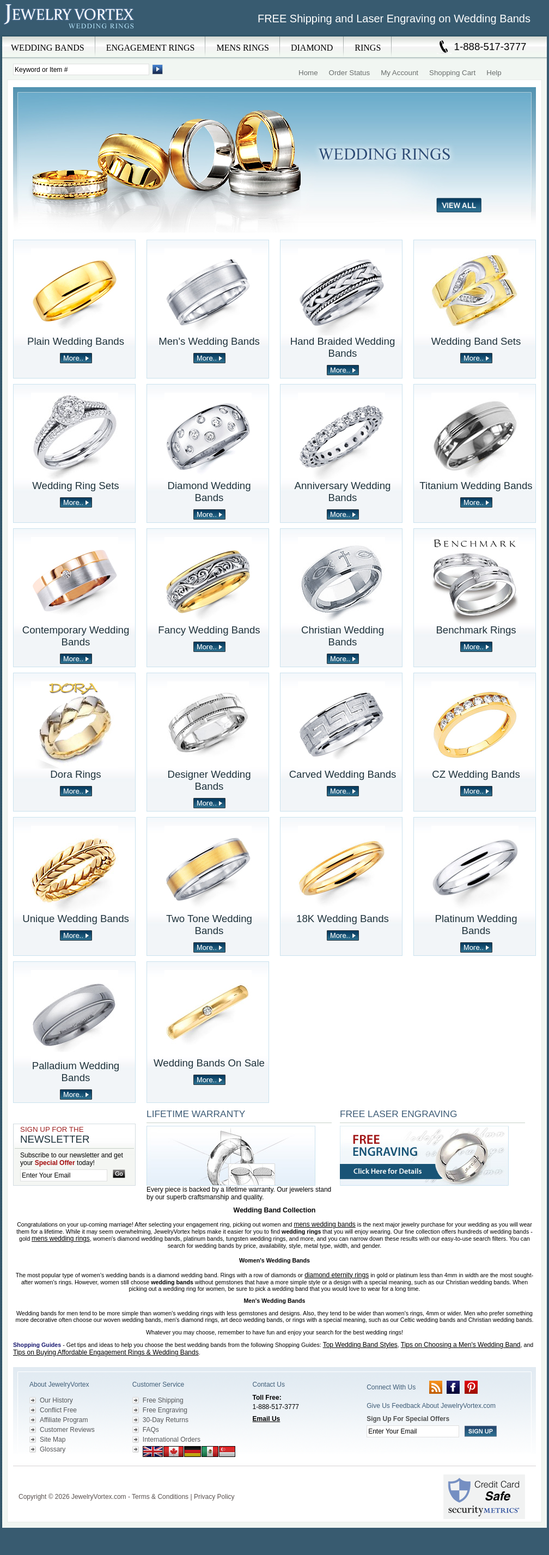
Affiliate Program (64, 1420)
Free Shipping (163, 1400)
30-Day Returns (165, 1420)
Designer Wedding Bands (209, 780)
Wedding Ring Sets (75, 485)
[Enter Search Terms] (81, 69)
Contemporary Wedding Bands (76, 636)
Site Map (52, 1439)
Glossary (52, 1449)
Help (493, 73)
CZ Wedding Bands (476, 774)
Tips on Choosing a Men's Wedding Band (461, 1345)
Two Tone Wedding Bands (209, 924)
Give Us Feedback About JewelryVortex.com (431, 1406)
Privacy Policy (214, 1497)
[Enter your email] (63, 1175)
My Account (399, 73)
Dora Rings (75, 774)
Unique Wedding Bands (75, 918)
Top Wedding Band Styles (360, 1345)
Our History (56, 1400)
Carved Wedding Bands (342, 774)
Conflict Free (58, 1410)
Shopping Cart (452, 73)
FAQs (151, 1429)
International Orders (171, 1439)
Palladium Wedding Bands (75, 1071)
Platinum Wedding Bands (476, 924)
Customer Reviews (67, 1429)
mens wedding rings (61, 1238)
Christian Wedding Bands (342, 636)
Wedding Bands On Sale (209, 1063)
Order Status (349, 73)
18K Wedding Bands (342, 918)
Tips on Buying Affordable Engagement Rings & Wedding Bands (106, 1352)
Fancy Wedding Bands (209, 630)
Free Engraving (165, 1410)
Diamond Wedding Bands (209, 491)
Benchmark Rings (476, 630)
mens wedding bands (324, 1224)
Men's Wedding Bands (209, 341)
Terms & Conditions (160, 1497)
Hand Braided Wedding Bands (342, 347)
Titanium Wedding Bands (475, 485)
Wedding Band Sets (476, 341)
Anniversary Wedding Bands (343, 491)
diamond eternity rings (336, 1275)
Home (308, 73)
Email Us (266, 1419)
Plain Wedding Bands (75, 341)
